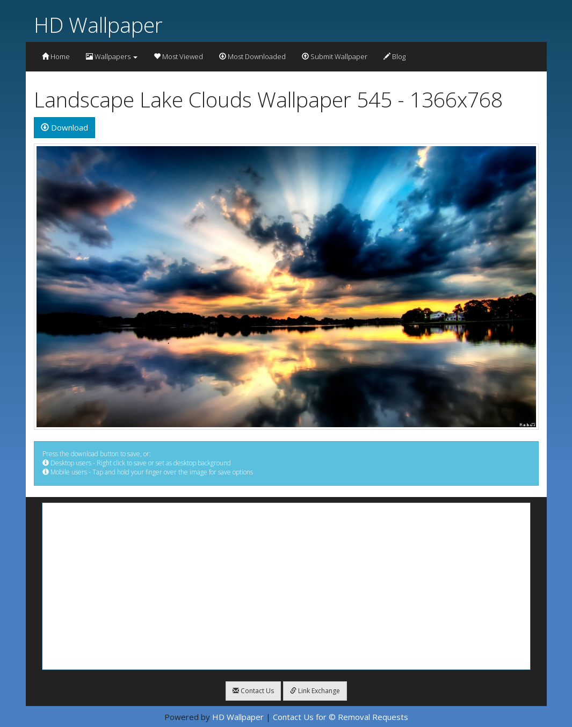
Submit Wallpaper (334, 56)
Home (56, 56)
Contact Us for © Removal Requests (340, 716)
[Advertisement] (286, 586)
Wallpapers (111, 56)
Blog (394, 56)
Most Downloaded (252, 56)
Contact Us (253, 690)
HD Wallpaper (98, 24)
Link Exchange (315, 690)
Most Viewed (178, 56)
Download (64, 127)
